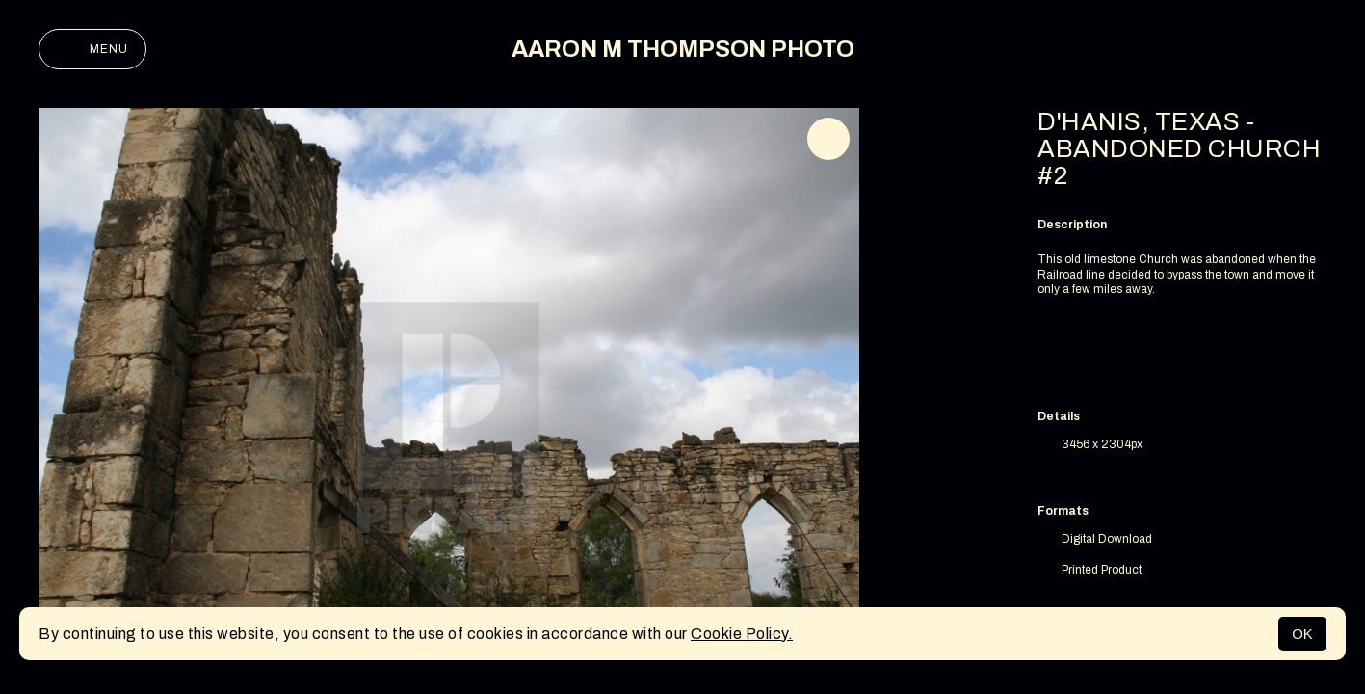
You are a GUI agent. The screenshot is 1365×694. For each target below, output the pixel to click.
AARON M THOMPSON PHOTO (683, 49)
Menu (92, 49)
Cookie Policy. (742, 634)
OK (1302, 634)
